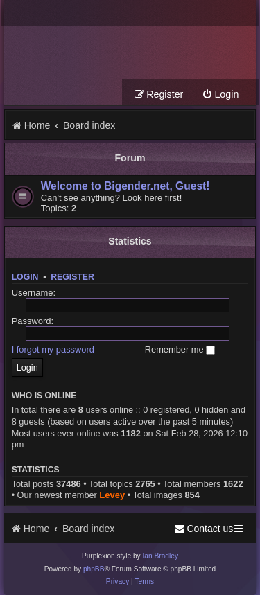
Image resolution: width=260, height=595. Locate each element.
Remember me (180, 349)
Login (25, 277)
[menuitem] (220, 94)
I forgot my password (53, 349)
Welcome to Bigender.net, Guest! (125, 186)
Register (72, 277)
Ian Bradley (160, 556)
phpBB (94, 569)
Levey (112, 495)
